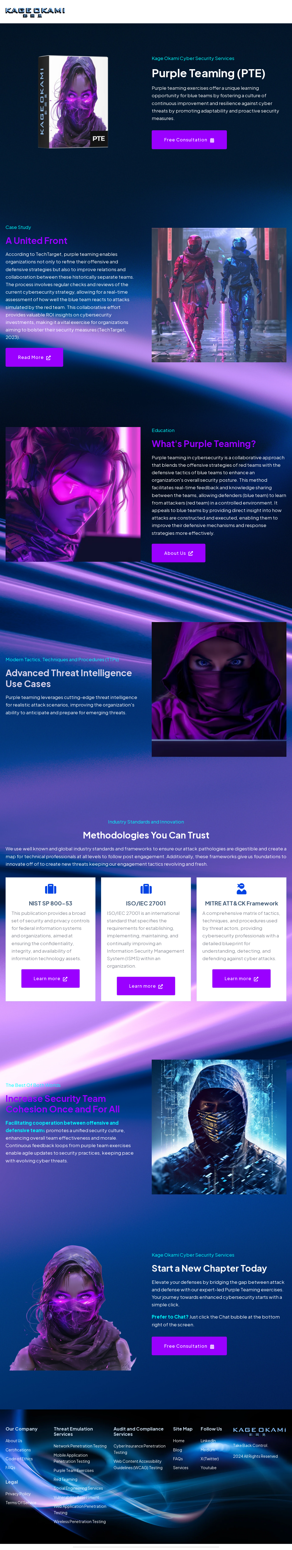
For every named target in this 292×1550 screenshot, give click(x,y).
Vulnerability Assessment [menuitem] (76, 1497)
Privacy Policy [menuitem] (18, 1493)
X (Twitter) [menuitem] (210, 1458)
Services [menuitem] (180, 1467)
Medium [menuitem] (208, 1449)
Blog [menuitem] (177, 1449)
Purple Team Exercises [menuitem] (74, 1470)
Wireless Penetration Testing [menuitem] (80, 1521)
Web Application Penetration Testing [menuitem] (80, 1509)
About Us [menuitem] (14, 1440)
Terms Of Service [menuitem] (21, 1502)
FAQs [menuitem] (10, 1467)
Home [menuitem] (179, 1440)
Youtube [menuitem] (209, 1467)
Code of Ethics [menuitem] (19, 1458)
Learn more (50, 978)
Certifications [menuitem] (18, 1449)
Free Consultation (189, 139)
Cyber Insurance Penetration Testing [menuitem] (140, 1448)
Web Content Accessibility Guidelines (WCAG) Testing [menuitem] (138, 1464)
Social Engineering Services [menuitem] (78, 1488)
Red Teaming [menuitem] (65, 1479)
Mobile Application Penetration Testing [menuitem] (72, 1458)
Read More (34, 357)
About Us (178, 553)
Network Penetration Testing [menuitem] (80, 1445)
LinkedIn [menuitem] (208, 1440)
